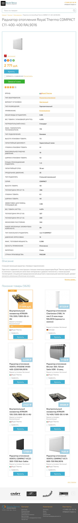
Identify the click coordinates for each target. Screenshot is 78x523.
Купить (11, 71)
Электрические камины (27, 514)
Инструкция (11, 56)
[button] (73, 493)
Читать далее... (70, 279)
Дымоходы (24, 509)
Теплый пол (24, 519)
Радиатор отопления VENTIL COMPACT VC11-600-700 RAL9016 (57, 458)
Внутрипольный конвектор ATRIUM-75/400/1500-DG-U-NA (57, 411)
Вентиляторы (25, 516)
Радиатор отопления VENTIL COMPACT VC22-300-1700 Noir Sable (20, 458)
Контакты (45, 509)
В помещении (44, 111)
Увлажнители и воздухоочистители (31, 517)
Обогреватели (18, 15)
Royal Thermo (47, 93)
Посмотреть (28, 76)
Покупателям (46, 514)
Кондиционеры (25, 511)
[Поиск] (74, 10)
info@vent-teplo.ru (70, 4)
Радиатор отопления (47, 98)
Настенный (43, 102)
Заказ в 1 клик (14, 81)
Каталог (10, 15)
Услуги (45, 512)
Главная (4, 15)
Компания (47, 506)
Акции (44, 511)
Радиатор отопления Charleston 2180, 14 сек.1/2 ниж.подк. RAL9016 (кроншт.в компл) (56, 316)
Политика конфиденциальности (52, 516)
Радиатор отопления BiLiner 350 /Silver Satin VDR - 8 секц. (56, 366)
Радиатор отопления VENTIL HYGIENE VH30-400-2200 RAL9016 (20, 366)
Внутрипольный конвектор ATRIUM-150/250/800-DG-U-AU (20, 411)
